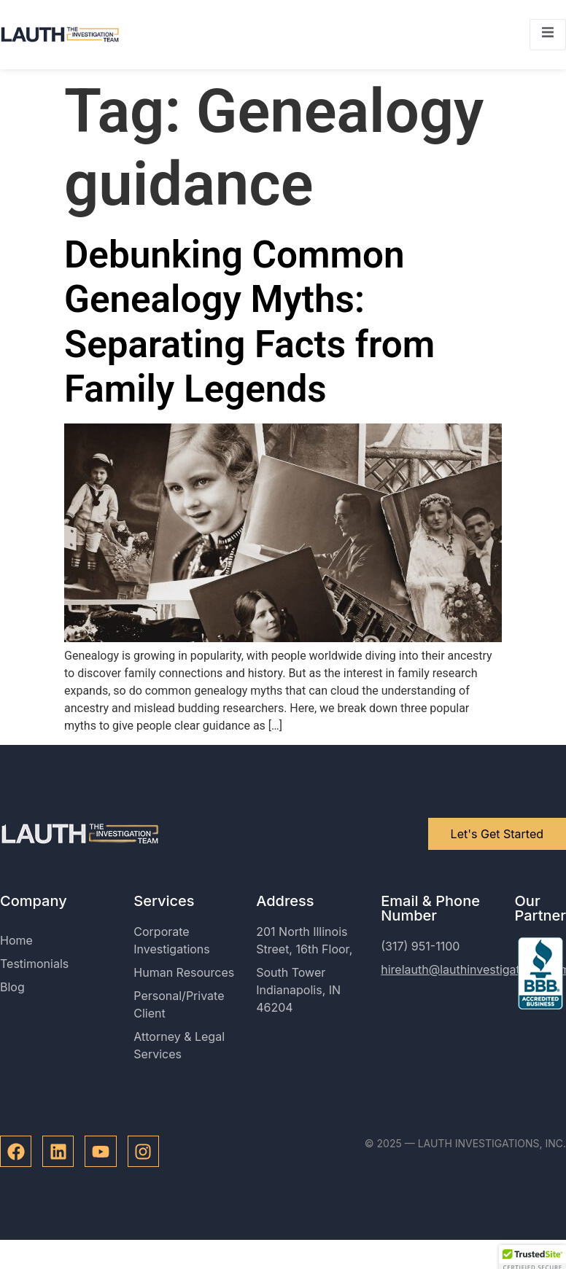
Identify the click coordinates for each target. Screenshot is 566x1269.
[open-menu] (548, 34)
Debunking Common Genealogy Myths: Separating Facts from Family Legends (249, 322)
